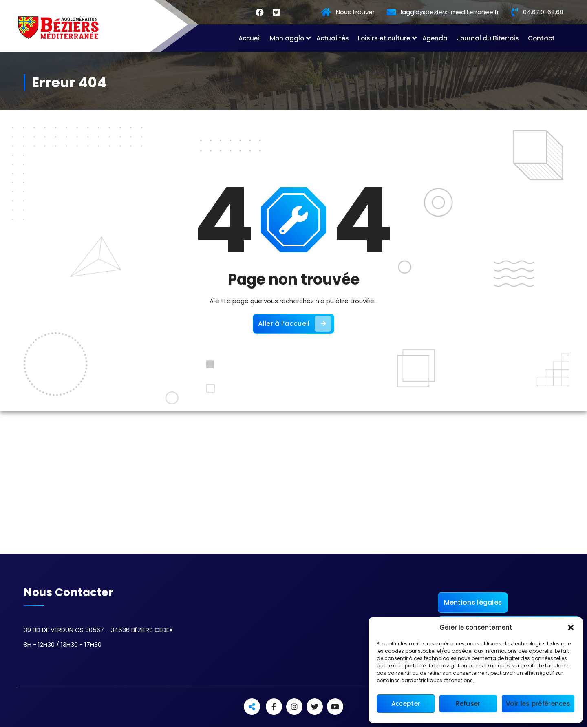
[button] (571, 627)
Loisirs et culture (384, 38)
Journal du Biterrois (488, 38)
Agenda (435, 38)
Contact (541, 38)
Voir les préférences (538, 703)
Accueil (249, 38)
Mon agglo (287, 38)
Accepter (405, 703)
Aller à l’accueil (294, 324)
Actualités (332, 38)
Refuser (468, 703)
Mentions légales (473, 602)
